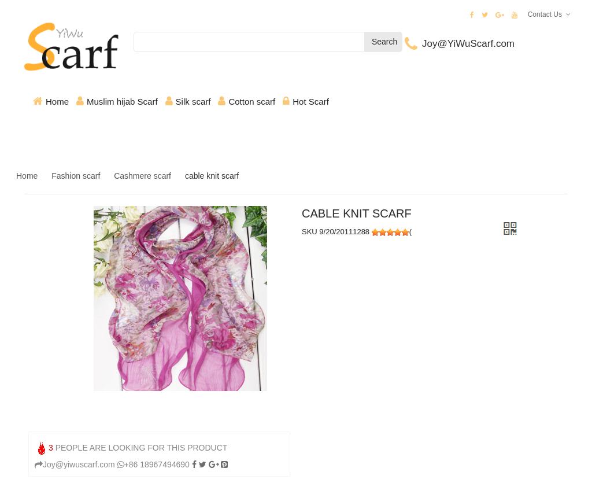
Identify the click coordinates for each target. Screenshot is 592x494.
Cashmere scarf (142, 175)
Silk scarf (193, 101)
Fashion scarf (75, 175)
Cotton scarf (251, 101)
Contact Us (545, 14)
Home (57, 101)
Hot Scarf (311, 101)
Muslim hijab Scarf (122, 101)
